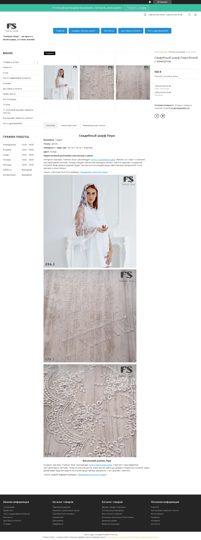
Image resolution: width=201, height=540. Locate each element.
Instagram (155, 520)
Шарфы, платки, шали (83, 30)
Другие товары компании (114, 507)
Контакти (155, 524)
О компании (9, 507)
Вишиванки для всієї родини (92, 474)
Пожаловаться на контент (118, 537)
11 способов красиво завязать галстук (18, 111)
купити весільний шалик (100, 464)
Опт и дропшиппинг (158, 30)
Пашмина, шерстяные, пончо (66, 510)
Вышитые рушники (111, 524)
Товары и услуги (11, 62)
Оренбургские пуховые (63, 513)
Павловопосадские (61, 507)
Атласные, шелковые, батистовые (118, 517)
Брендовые (58, 520)
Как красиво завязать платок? (18, 118)
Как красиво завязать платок (165, 510)
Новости (7, 67)
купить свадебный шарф (103, 159)
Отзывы (7, 83)
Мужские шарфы (109, 520)
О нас (5, 72)
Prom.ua (113, 534)
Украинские (58, 517)
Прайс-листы (9, 94)
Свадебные (58, 524)
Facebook (155, 517)
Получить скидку (136, 7)
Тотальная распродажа (113, 510)
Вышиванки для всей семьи (94, 172)
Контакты (109, 30)
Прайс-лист (8, 510)
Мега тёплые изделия (112, 513)
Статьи (6, 104)
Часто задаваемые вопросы (17, 78)
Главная (60, 30)
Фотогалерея (9, 99)
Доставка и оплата (130, 30)
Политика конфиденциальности (145, 537)
